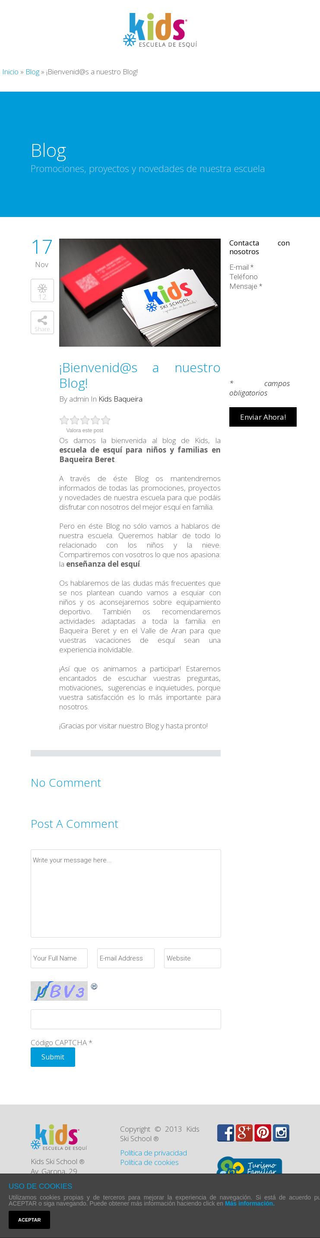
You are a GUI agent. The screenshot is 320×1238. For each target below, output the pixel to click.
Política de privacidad (153, 1153)
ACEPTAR (29, 1219)
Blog (32, 72)
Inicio (10, 72)
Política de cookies (149, 1162)
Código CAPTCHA (59, 1042)
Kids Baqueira (120, 399)
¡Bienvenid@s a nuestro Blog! (140, 375)
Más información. (250, 1203)
